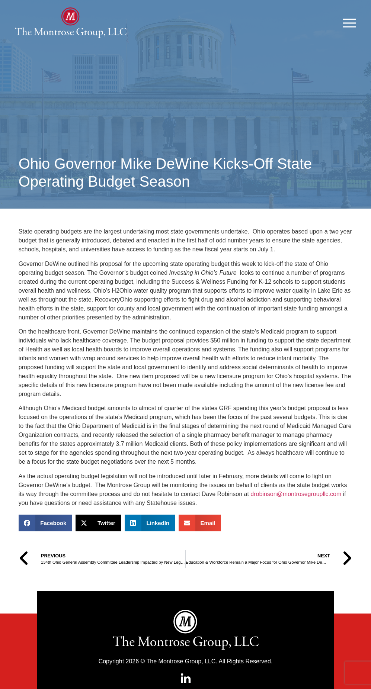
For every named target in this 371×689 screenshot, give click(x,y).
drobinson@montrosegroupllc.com (295, 512)
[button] (45, 541)
